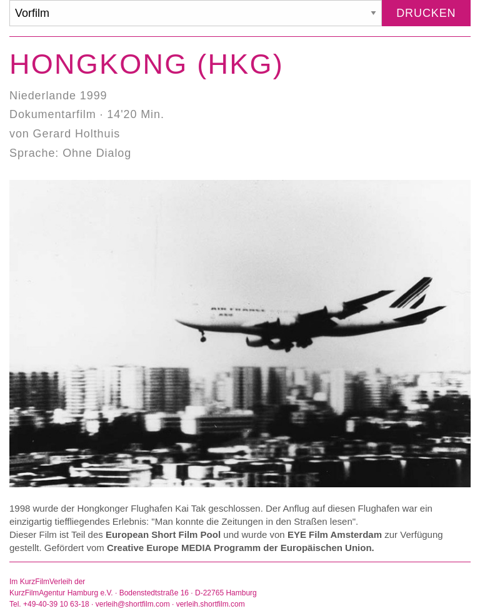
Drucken (426, 13)
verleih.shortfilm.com (210, 604)
